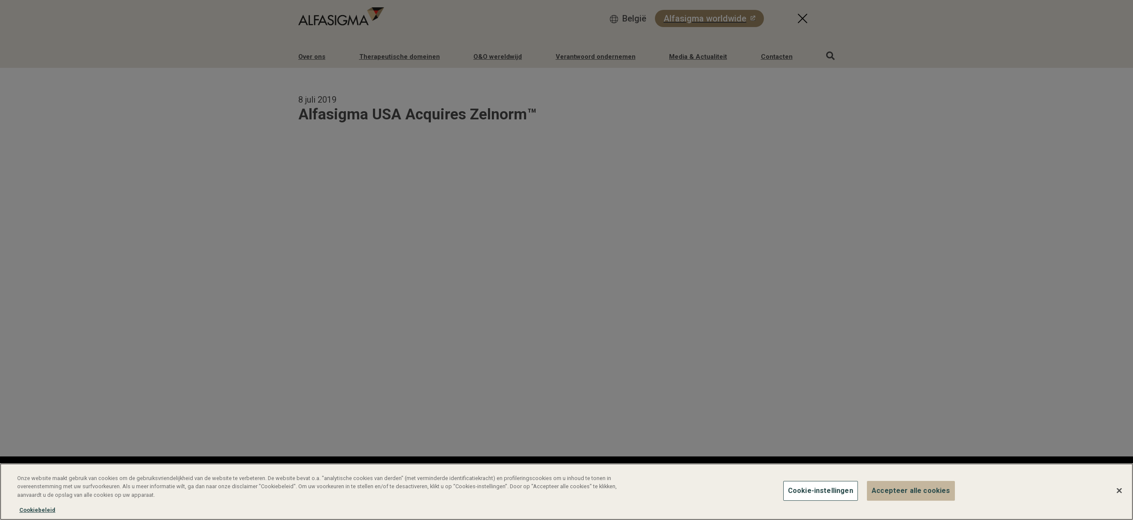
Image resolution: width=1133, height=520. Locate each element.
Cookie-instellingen (820, 491)
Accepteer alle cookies (911, 491)
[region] (566, 491)
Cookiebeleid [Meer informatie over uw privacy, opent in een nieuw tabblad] (37, 510)
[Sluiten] (1119, 490)
